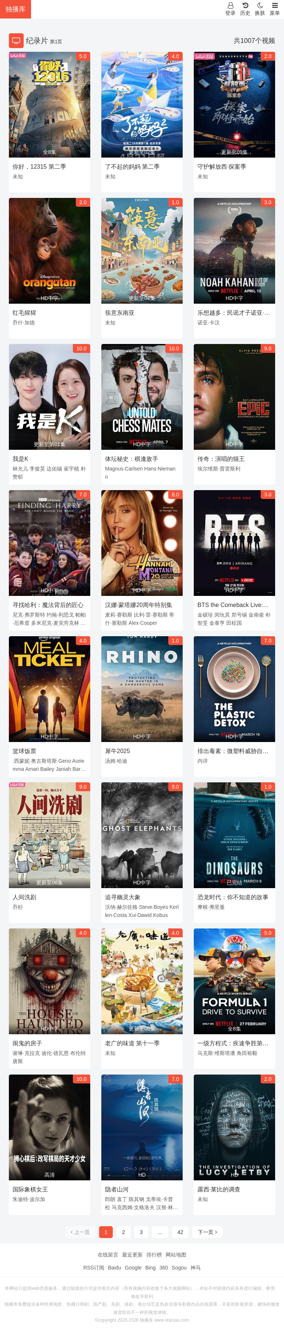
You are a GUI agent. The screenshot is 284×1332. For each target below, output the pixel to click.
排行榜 (154, 1255)
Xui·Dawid (140, 915)
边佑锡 (54, 469)
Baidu (114, 1268)
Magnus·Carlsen (124, 469)
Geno (64, 761)
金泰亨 (217, 623)
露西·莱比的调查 (218, 1189)
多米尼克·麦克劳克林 (55, 623)
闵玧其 (222, 615)
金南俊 (256, 615)
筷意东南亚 (120, 313)
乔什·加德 (24, 323)
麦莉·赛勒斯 (118, 615)
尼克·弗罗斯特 (29, 615)
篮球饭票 (24, 751)
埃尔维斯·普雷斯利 (218, 469)
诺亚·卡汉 (208, 323)
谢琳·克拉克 (26, 1053)
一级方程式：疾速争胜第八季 (232, 1044)
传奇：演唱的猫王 (221, 459)
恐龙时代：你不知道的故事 (232, 897)
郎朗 (110, 1199)
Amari (32, 769)
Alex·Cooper (143, 623)
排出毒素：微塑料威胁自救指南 (232, 752)
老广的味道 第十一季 (132, 1043)
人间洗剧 (24, 897)
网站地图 (176, 1255)
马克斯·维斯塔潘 (216, 1053)
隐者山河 (117, 1189)
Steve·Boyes (153, 907)
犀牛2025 (117, 751)
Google (133, 1268)
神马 (195, 1268)
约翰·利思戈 (60, 615)
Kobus (160, 915)
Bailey (47, 769)
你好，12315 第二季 (39, 166)
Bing (150, 1268)
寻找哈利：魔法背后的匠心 (48, 605)
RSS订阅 (93, 1268)
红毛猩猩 (24, 313)
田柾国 (234, 623)
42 (180, 1232)
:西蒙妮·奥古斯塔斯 (35, 761)
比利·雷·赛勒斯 (151, 615)
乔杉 (18, 907)
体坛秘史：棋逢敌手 (131, 459)
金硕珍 (205, 615)
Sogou (179, 1268)
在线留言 (108, 1255)
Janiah (63, 769)
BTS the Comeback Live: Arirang (230, 606)
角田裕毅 (247, 1053)
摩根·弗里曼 (211, 907)
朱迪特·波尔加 (29, 1199)
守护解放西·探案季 (221, 166)
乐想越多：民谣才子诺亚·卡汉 (233, 314)
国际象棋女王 (30, 1189)
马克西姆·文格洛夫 (133, 1207)
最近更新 (132, 1255)
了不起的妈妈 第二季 (132, 166)
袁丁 (122, 1199)
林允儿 (20, 469)
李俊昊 (37, 469)
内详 (202, 761)
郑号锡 (239, 615)
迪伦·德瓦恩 (55, 1053)
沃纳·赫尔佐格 (121, 907)
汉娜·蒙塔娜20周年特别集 (138, 605)
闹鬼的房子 (27, 1043)
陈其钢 (136, 1199)
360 (163, 1268)
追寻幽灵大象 (123, 897)
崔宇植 (71, 469)
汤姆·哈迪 (116, 761)
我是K (20, 459)
